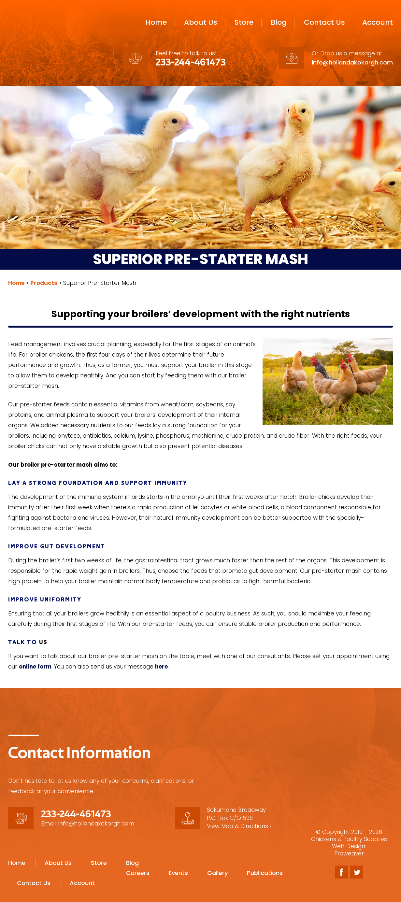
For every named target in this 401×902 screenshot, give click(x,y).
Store (244, 22)
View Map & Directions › (239, 826)
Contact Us (324, 22)
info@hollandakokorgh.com (352, 62)
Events (178, 868)
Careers (138, 868)
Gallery (217, 868)
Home (156, 22)
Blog (279, 22)
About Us (200, 22)
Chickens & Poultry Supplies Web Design (349, 842)
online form (35, 666)
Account (377, 22)
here (161, 666)
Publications (265, 868)
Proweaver (349, 853)
